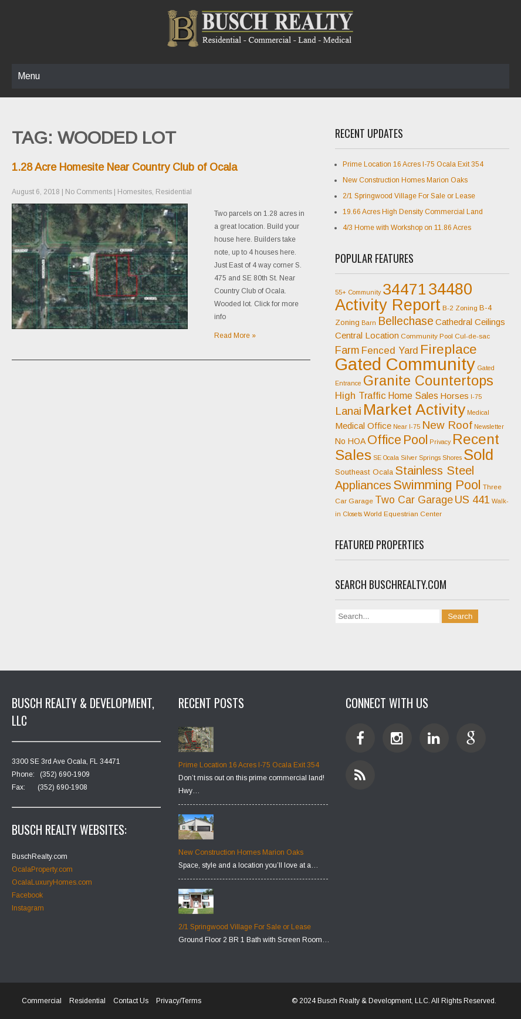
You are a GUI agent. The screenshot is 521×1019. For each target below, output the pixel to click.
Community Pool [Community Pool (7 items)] (427, 336)
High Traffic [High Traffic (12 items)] (360, 395)
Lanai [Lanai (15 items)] (348, 411)
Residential (173, 192)
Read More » (235, 335)
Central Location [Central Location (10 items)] (367, 335)
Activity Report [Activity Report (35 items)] (388, 305)
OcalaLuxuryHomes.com (52, 882)
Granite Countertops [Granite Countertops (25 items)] (428, 380)
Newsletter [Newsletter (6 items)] (489, 426)
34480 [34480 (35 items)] (450, 289)
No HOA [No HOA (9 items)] (350, 441)
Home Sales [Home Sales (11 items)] (413, 396)
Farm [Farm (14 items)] (347, 350)
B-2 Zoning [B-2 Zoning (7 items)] (460, 308)
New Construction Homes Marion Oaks (405, 180)
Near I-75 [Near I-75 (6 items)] (406, 426)
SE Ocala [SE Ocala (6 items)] (386, 457)
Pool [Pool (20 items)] (415, 440)
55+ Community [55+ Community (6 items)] (358, 292)
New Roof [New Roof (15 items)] (447, 425)
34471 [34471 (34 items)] (405, 289)
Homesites (134, 192)
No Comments (88, 192)
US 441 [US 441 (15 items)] (472, 499)
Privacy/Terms (178, 1001)
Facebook (27, 895)
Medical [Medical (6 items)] (478, 412)
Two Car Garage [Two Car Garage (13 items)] (414, 500)
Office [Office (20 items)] (384, 440)
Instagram (28, 908)
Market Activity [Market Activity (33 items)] (414, 409)
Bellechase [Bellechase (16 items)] (406, 320)
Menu (29, 76)
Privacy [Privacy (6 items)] (440, 441)
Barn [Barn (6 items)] (368, 322)
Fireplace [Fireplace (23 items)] (448, 349)
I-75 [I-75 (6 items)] (476, 396)
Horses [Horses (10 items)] (454, 396)
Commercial (42, 1001)
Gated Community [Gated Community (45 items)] (405, 364)
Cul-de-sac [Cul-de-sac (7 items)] (472, 336)
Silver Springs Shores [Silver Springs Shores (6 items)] (431, 457)
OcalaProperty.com (42, 869)
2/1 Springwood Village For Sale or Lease (409, 196)
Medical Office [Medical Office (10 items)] (363, 426)
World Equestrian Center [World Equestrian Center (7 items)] (403, 514)
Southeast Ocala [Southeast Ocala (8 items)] (364, 472)
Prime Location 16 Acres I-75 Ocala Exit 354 (413, 164)
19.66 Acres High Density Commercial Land (413, 212)
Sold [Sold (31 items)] (478, 454)
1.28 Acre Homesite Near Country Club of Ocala (124, 167)
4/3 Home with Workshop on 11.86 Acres (407, 228)
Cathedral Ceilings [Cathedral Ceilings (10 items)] (470, 322)
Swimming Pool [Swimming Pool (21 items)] (437, 485)
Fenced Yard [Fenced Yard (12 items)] (389, 350)
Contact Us (130, 1001)
